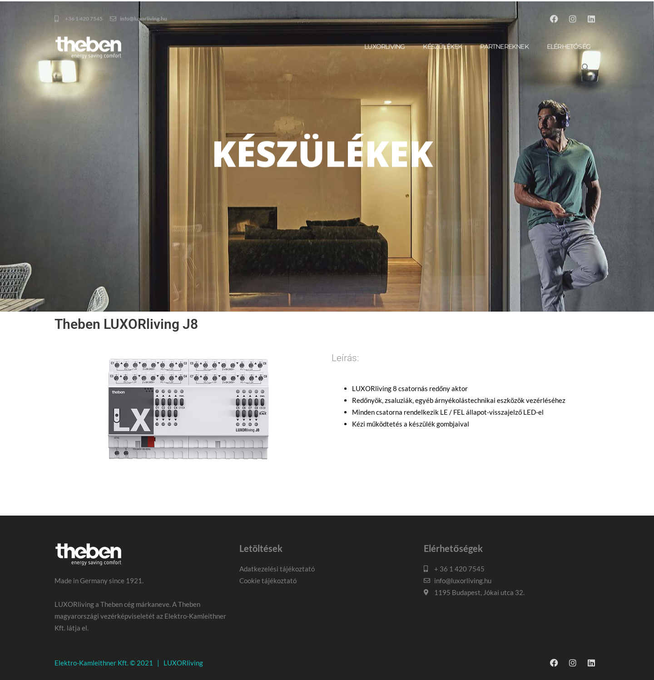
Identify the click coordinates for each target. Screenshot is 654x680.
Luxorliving (384, 97)
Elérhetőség (568, 97)
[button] (586, 117)
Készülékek (442, 97)
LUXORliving (183, 663)
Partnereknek (504, 97)
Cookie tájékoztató (268, 580)
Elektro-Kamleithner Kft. (91, 663)
